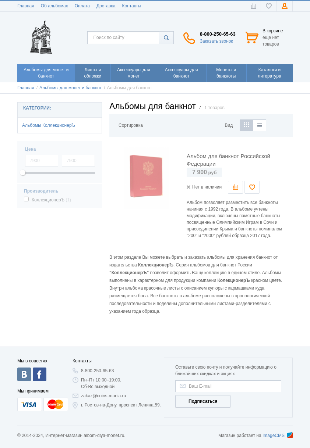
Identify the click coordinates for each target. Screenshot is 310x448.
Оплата (82, 5)
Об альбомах (54, 5)
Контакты (131, 5)
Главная (25, 5)
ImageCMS (278, 435)
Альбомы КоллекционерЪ (48, 125)
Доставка (106, 5)
